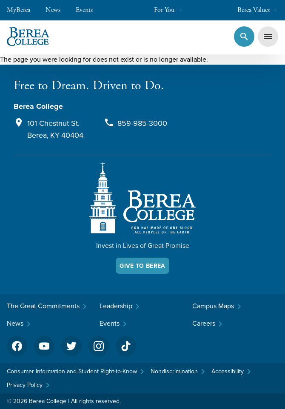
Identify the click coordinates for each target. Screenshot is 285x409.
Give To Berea (142, 265)
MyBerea (23, 10)
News (57, 10)
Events (88, 10)
